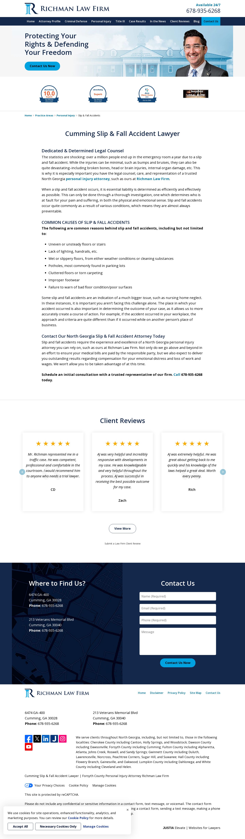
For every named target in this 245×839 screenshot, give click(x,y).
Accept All (20, 826)
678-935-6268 (203, 10)
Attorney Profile (50, 21)
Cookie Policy (78, 785)
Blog (196, 21)
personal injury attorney (88, 178)
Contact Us (211, 21)
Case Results (137, 21)
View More (122, 528)
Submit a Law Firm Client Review (123, 543)
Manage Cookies (104, 785)
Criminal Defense (76, 21)
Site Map (195, 693)
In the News (158, 21)
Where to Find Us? (57, 583)
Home (31, 21)
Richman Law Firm (153, 178)
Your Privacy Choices (45, 785)
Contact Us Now (42, 66)
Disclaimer (157, 693)
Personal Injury (101, 21)
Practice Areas (44, 115)
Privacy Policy (177, 693)
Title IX (120, 21)
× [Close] (127, 810)
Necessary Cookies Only (58, 826)
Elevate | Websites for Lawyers (191, 828)
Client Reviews (180, 21)
